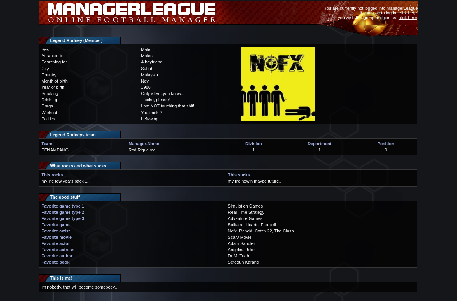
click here (408, 13)
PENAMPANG (55, 150)
